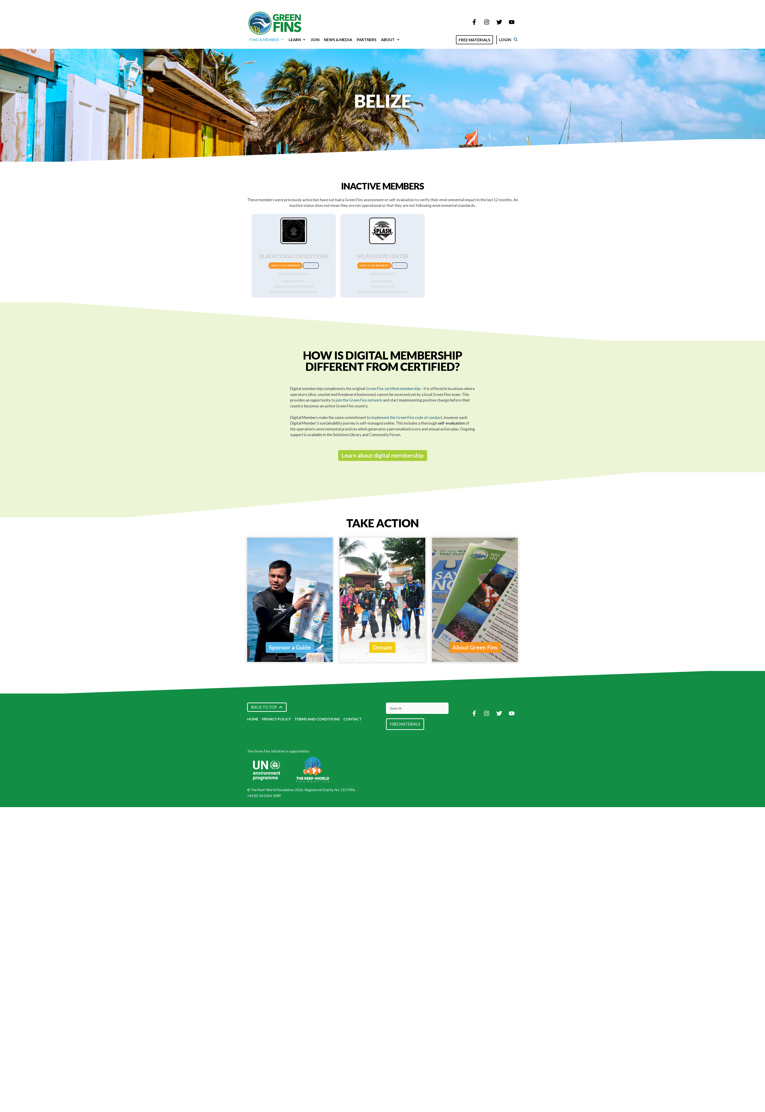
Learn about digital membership (383, 455)
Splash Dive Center (382, 256)
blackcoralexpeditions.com (294, 286)
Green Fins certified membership (393, 388)
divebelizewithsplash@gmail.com (382, 292)
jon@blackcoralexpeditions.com (293, 292)
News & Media (338, 39)
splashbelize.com (382, 286)
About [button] (390, 39)
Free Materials (479, 39)
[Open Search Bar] (455, 39)
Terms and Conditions (317, 719)
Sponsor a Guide (290, 647)
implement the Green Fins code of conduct (406, 417)
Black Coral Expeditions (293, 256)
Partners (367, 39)
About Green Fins (475, 647)
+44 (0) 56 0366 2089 (264, 796)
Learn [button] (297, 39)
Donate (382, 647)
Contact (352, 719)
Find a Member (266, 39)
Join (315, 39)
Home (253, 719)
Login (510, 39)
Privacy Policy (276, 719)
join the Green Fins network (359, 400)
